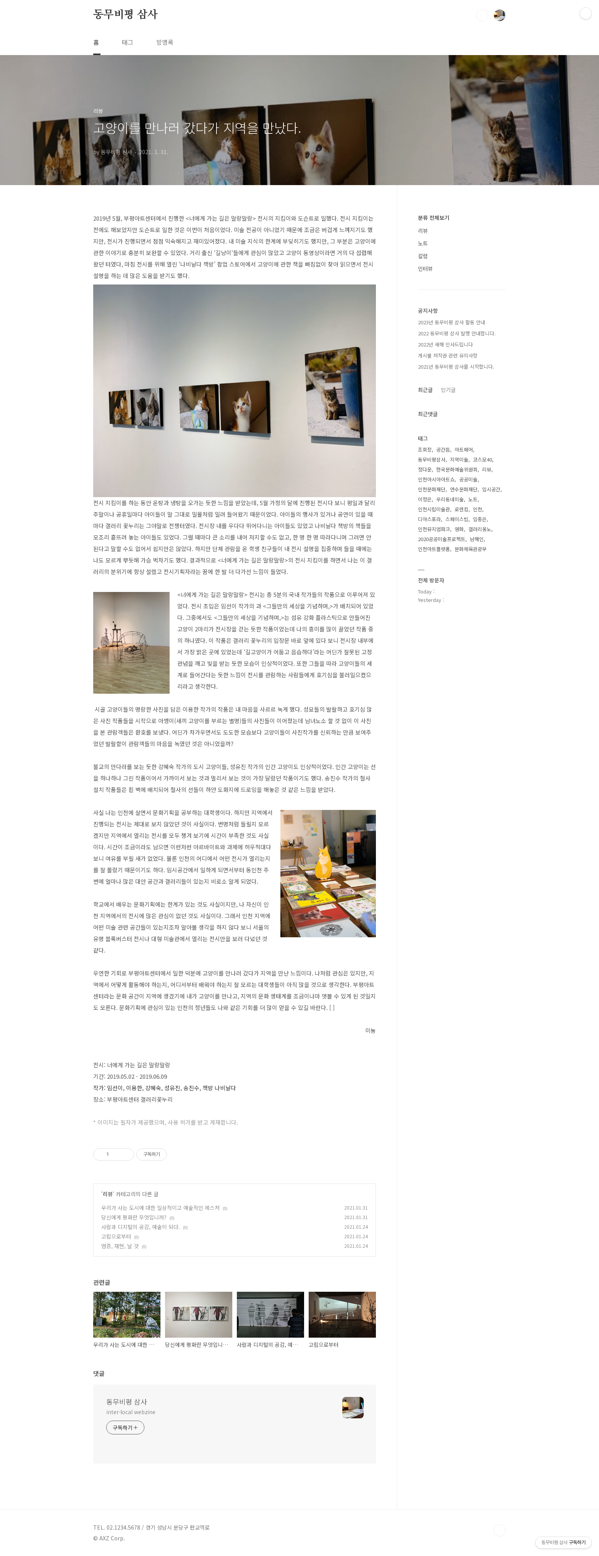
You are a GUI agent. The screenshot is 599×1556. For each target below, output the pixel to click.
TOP (500, 1530)
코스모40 (482, 459)
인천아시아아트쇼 (436, 479)
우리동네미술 (450, 499)
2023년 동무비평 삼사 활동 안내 (451, 322)
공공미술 (468, 479)
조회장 (425, 449)
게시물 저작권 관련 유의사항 (448, 355)
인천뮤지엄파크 (434, 529)
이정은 (425, 499)
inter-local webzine (130, 1412)
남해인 (477, 539)
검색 (482, 15)
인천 (477, 509)
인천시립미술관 (434, 509)
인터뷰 (425, 268)
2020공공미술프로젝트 (441, 539)
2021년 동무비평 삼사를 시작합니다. (456, 366)
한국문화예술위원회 (457, 469)
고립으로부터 (116, 1236)
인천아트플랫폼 (434, 549)
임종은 (480, 519)
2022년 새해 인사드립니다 (445, 344)
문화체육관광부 (471, 549)
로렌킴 (461, 509)
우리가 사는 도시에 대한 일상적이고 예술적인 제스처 (160, 1207)
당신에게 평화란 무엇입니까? (134, 1217)
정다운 (425, 469)
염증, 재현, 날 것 (120, 1246)
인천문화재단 (431, 489)
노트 (423, 243)
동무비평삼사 (431, 459)
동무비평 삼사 (125, 15)
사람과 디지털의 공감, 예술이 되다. (140, 1227)
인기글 (448, 389)
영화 (459, 529)
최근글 (425, 389)
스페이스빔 (456, 519)
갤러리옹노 (479, 529)
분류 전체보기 (433, 217)
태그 (127, 42)
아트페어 (464, 449)
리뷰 (108, 1194)
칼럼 (423, 256)
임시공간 (491, 489)
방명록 (164, 42)
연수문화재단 (464, 489)
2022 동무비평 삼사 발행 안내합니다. (457, 333)
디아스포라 (429, 519)
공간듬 (443, 449)
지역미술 (459, 459)
